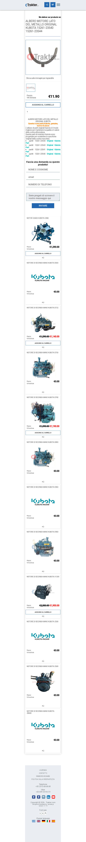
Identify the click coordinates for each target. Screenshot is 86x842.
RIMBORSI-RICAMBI (43, 776)
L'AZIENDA (43, 770)
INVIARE (43, 205)
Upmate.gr (51, 804)
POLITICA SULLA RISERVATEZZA (43, 779)
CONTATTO (43, 773)
